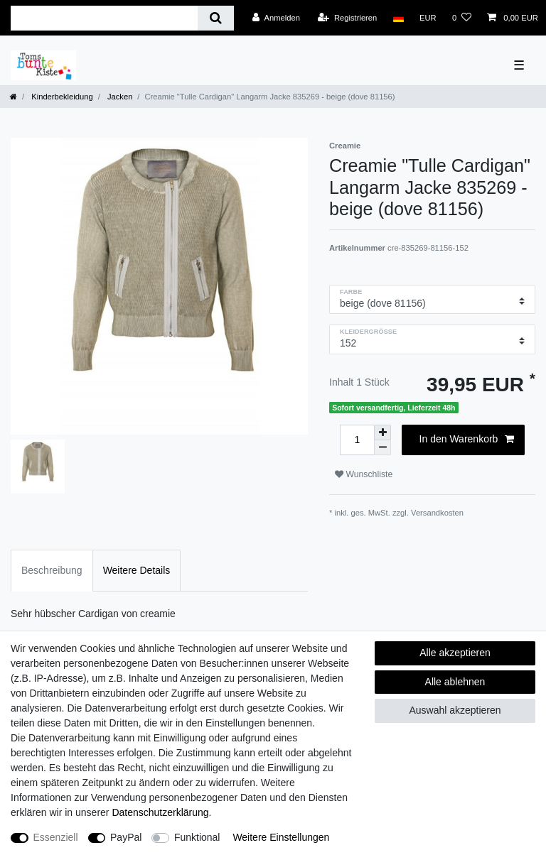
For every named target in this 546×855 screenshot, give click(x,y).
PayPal (125, 837)
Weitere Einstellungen (280, 837)
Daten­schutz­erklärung (160, 812)
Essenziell (55, 837)
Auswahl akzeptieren (454, 710)
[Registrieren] (347, 18)
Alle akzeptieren (455, 652)
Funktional (197, 837)
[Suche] (216, 18)
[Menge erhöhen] (382, 432)
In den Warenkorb (466, 439)
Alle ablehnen (455, 681)
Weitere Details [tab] (137, 570)
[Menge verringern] (382, 447)
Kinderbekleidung (61, 96)
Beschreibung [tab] (51, 570)
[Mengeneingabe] (357, 440)
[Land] (398, 18)
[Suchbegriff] (104, 18)
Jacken (119, 96)
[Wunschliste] (461, 18)
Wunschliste (363, 474)
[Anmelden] (276, 18)
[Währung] (428, 18)
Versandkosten (437, 512)
